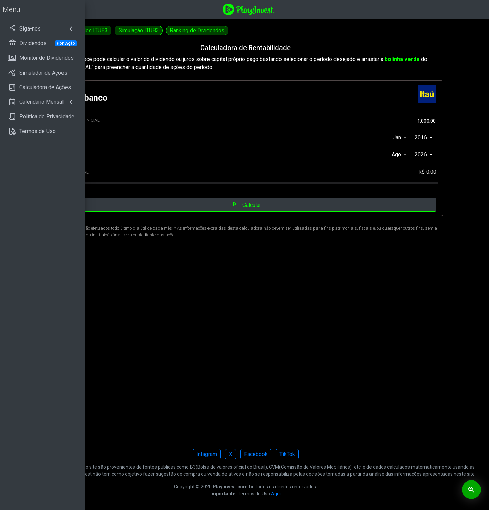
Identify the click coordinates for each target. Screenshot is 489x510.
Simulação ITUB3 (221, 30)
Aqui (317, 501)
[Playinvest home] (289, 9)
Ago (404, 154)
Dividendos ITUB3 (169, 30)
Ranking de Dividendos (280, 30)
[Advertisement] (287, 345)
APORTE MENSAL (147, 172)
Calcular (287, 204)
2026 (428, 154)
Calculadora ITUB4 (115, 30)
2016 (428, 137)
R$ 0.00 (434, 172)
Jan (405, 137)
